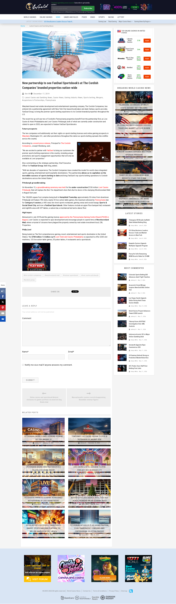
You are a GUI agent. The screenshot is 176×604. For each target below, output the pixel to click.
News (58, 17)
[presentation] (37, 373)
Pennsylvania (50, 100)
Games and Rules (71, 17)
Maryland (25, 136)
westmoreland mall (53, 275)
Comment (26, 318)
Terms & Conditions (100, 591)
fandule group (30, 280)
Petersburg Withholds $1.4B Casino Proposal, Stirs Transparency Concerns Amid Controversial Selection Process (89, 528)
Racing (111, 17)
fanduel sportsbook (71, 275)
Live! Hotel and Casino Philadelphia (69, 237)
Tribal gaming (112, 22)
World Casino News (73, 591)
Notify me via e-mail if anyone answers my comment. (47, 365)
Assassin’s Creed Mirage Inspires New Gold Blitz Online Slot (139, 287)
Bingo (92, 17)
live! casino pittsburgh (90, 275)
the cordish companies (33, 275)
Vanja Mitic (37, 504)
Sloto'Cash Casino (129, 50)
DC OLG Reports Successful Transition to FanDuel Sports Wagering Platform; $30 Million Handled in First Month (43, 528)
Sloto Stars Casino (129, 76)
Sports (102, 17)
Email (71, 352)
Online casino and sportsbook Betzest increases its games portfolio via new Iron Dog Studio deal (44, 400)
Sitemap (124, 591)
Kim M (27, 94)
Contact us (87, 591)
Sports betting (89, 98)
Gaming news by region (142, 22)
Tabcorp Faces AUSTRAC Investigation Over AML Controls (137, 324)
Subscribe (88, 8)
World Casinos (30, 17)
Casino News (58, 98)
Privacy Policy (114, 591)
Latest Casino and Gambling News (38, 98)
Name (25, 352)
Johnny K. (38, 443)
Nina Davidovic (129, 205)
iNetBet (130, 68)
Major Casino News (125, 22)
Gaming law (102, 22)
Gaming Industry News (73, 98)
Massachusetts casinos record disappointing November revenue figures (89, 399)
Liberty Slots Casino (129, 40)
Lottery (120, 17)
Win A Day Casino (129, 59)
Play (147, 41)
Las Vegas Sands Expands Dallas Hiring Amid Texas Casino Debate (137, 300)
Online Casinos (46, 17)
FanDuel (50, 151)
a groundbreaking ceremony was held (50, 188)
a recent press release (41, 143)
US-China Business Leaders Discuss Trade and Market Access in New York (67, 22)
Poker (84, 17)
